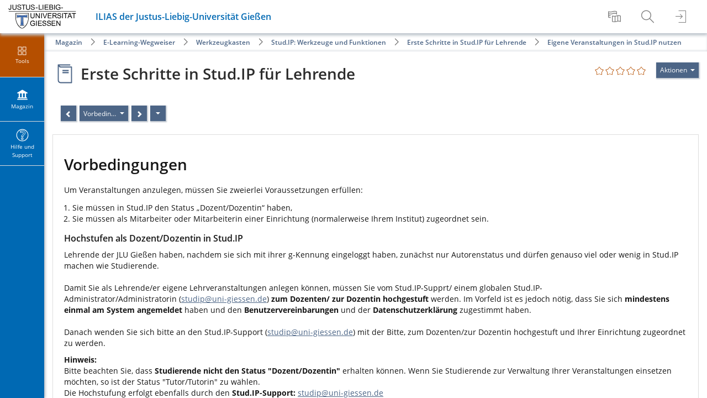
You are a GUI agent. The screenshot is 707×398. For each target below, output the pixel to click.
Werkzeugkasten (223, 42)
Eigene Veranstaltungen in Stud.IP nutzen (614, 42)
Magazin (68, 42)
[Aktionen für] (677, 70)
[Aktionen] (158, 113)
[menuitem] (615, 16)
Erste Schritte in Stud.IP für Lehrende (466, 42)
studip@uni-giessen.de (224, 299)
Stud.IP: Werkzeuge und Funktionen (328, 42)
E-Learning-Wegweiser (139, 42)
